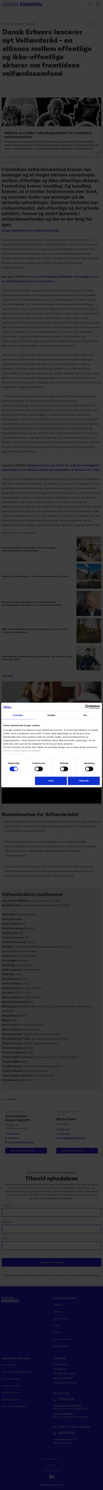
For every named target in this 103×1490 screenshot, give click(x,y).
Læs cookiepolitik (13, 754)
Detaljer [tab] (52, 715)
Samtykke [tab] (18, 715)
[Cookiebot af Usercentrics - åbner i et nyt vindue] (87, 707)
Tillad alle (84, 781)
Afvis (51, 781)
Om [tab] (85, 715)
